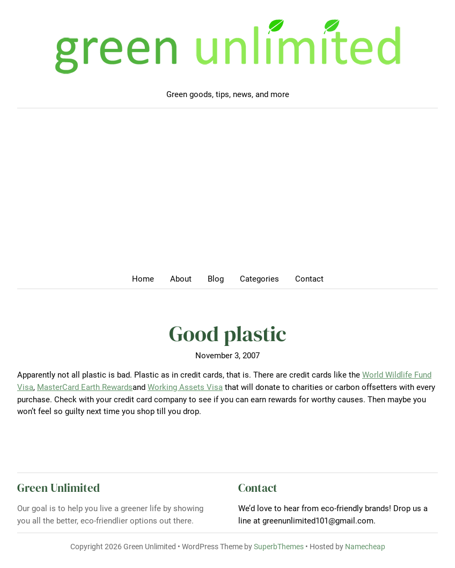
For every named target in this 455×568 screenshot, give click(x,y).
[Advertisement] (227, 194)
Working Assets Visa (185, 387)
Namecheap (365, 546)
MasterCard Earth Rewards (85, 387)
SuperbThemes (279, 546)
